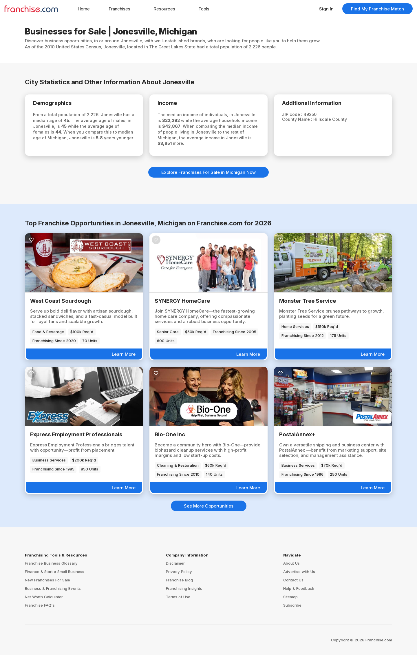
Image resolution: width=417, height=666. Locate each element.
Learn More (124, 364)
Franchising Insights (184, 599)
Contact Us (293, 590)
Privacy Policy (179, 582)
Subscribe (292, 615)
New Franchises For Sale (47, 590)
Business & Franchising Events (53, 599)
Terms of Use (178, 607)
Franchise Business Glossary (51, 574)
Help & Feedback (298, 599)
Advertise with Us (299, 582)
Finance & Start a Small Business (54, 582)
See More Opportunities (208, 516)
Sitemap (290, 607)
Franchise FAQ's (40, 615)
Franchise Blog (179, 590)
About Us (291, 574)
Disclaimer (175, 574)
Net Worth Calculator (44, 607)
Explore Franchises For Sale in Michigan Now (208, 182)
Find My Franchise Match (377, 9)
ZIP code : (296, 115)
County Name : (301, 120)
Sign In (326, 9)
